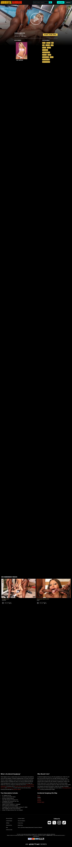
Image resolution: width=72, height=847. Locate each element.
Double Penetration (46, 52)
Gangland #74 (5, 599)
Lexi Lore (3, 787)
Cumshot (48, 47)
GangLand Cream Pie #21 (43, 599)
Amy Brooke (19, 60)
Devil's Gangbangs (8, 602)
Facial (52, 45)
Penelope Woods (30, 786)
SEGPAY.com (49, 835)
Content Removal (36, 836)
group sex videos (16, 789)
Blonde (44, 42)
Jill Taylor (24, 786)
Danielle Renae (18, 786)
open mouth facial (46, 59)
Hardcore (48, 42)
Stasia (38, 600)
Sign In (68, 2)
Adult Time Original (46, 61)
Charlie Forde (10, 787)
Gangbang (44, 54)
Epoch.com (13, 835)
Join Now (60, 2)
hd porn (51, 57)
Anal (52, 42)
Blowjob (44, 47)
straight (49, 54)
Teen (43, 45)
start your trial (50, 34)
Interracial (47, 45)
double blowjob (46, 57)
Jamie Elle (4, 600)
